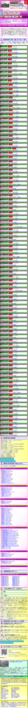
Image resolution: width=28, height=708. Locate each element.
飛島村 (5, 518)
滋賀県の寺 (14, 581)
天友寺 (5, 314)
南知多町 (7, 561)
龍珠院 (5, 412)
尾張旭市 (6, 482)
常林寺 (5, 165)
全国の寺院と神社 (4, 19)
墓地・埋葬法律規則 (15, 688)
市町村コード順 (8, 465)
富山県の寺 (14, 577)
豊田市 (4, 521)
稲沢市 (5, 475)
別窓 (13, 457)
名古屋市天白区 (9, 534)
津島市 (4, 513)
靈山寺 (5, 429)
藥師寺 (5, 395)
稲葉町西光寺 (13, 702)
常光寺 (5, 161)
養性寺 (5, 403)
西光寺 (5, 242)
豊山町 (6, 524)
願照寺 (5, 84)
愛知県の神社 (23, 19)
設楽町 (5, 501)
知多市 (4, 511)
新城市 (5, 502)
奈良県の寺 (14, 583)
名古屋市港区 (8, 543)
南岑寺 (5, 344)
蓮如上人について (4, 697)
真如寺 (5, 178)
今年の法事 (3, 696)
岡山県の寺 (14, 585)
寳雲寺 (5, 361)
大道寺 (5, 276)
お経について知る (4, 690)
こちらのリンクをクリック (20, 627)
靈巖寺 (5, 424)
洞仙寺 (5, 339)
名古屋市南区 (8, 544)
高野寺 (5, 135)
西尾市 (4, 547)
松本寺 (5, 152)
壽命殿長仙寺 (7, 148)
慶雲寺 (5, 114)
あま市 (4, 472)
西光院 (5, 237)
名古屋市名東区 (9, 545)
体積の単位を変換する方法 (12, 703)
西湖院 (5, 233)
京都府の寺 (3, 582)
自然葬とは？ (14, 690)
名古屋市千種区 (8, 533)
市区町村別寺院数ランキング (6, 457)
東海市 (5, 515)
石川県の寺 (3, 578)
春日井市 (5, 487)
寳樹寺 (5, 369)
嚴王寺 (5, 122)
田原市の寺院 (7, 22)
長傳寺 (5, 305)
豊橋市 (5, 523)
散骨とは (3, 687)
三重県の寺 (3, 581)
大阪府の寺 (14, 582)
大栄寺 (5, 254)
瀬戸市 (4, 503)
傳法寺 (5, 318)
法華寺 (5, 373)
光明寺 (5, 131)
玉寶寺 (5, 105)
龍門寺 (5, 420)
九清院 (5, 110)
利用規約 (21, 676)
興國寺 (5, 97)
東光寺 (5, 322)
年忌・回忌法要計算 (15, 696)
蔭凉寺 (4, 59)
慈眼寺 (5, 140)
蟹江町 (5, 488)
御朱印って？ (4, 692)
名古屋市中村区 (9, 537)
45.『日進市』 (8, 16)
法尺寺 (5, 382)
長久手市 (5, 529)
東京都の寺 (3, 576)
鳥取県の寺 (14, 584)
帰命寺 (5, 88)
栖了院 (5, 195)
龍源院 (5, 407)
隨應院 (5, 186)
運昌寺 (4, 63)
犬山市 (5, 476)
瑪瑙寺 (5, 433)
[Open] (9, 46)
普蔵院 (5, 352)
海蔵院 (4, 76)
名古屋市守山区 (9, 546)
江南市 (5, 495)
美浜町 (5, 562)
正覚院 (5, 199)
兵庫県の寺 (3, 583)
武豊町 (6, 509)
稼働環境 (15, 676)
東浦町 (6, 554)
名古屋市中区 (7, 536)
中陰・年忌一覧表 (4, 691)
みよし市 (5, 563)
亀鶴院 (5, 93)
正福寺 (5, 212)
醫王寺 (4, 50)
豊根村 (5, 522)
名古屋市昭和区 (9, 532)
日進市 (5, 548)
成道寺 (5, 191)
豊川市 (5, 520)
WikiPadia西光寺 (13, 706)
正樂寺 (5, 203)
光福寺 (5, 127)
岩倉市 (5, 477)
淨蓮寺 (5, 174)
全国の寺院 (15, 21)
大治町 (6, 479)
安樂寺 (4, 46)
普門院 (5, 356)
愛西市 (5, 470)
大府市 (4, 480)
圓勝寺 (4, 67)
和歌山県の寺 (4, 584)
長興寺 (5, 297)
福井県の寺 (14, 578)
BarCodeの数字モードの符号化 (15, 705)
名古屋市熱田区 (8, 530)
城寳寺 (5, 156)
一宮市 (5, 474)
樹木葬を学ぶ (4, 695)
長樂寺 (5, 293)
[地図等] (15, 48)
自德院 (5, 144)
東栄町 (6, 514)
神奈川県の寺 (15, 576)
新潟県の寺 (3, 577)
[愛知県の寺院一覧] (16, 42)
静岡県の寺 (14, 580)
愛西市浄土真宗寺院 (5, 702)
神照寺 (5, 182)
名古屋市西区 (7, 538)
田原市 (4, 510)
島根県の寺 (3, 585)
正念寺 (5, 208)
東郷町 (6, 516)
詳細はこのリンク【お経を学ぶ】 (6, 618)
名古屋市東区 (8, 539)
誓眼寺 (5, 246)
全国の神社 (15, 19)
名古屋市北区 (7, 531)
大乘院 (5, 259)
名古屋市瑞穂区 (8, 540)
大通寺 (5, 271)
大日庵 (5, 280)
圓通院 (4, 71)
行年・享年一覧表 (4, 693)
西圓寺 (5, 220)
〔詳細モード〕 (4, 42)
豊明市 (5, 519)
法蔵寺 (5, 386)
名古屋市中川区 (9, 535)
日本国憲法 (13, 691)
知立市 (5, 512)
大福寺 (5, 284)
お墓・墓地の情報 (15, 687)
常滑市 (5, 517)
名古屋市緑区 (8, 541)
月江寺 (5, 118)
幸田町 (5, 494)
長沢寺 (5, 301)
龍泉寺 (5, 416)
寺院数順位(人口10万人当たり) (6, 459)
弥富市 (4, 568)
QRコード (13, 652)
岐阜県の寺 (3, 580)
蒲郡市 (5, 489)
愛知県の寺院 (24, 21)
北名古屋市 (6, 491)
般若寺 (5, 348)
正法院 (5, 216)
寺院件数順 (13, 465)
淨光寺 (5, 169)
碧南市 (5, 556)
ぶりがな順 (2, 465)
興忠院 (5, 101)
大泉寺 (5, 263)
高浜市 (5, 508)
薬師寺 (5, 399)
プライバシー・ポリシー (6, 676)
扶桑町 (5, 555)
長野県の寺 (14, 579)
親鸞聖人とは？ (4, 688)
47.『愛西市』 (15, 16)
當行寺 (5, 335)
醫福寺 (4, 54)
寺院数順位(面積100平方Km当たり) (6, 461)
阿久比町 (6, 471)
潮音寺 (5, 288)
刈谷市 (4, 490)
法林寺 (5, 390)
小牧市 (4, 496)
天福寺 (5, 310)
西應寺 (5, 229)
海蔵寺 (4, 80)
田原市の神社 (7, 21)
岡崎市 (5, 481)
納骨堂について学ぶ (15, 695)
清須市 (4, 492)
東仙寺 (5, 331)
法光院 (5, 378)
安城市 (5, 473)
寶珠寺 (5, 365)
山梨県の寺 (3, 579)
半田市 (4, 553)
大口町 (6, 478)
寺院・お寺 (13, 692)
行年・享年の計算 (15, 693)
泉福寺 (5, 250)
